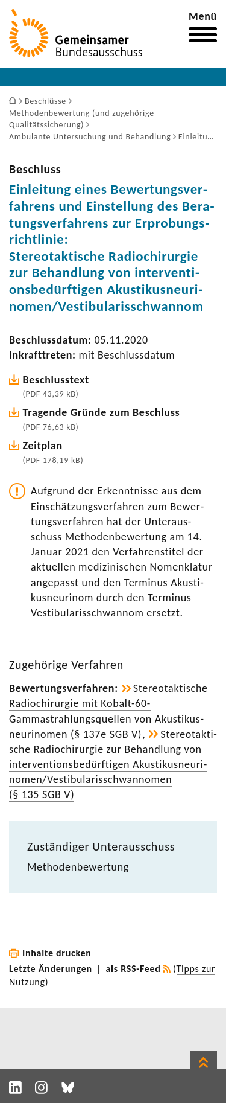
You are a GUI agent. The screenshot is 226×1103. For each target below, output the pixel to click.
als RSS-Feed (133, 968)
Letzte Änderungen (50, 968)
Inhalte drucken (57, 953)
